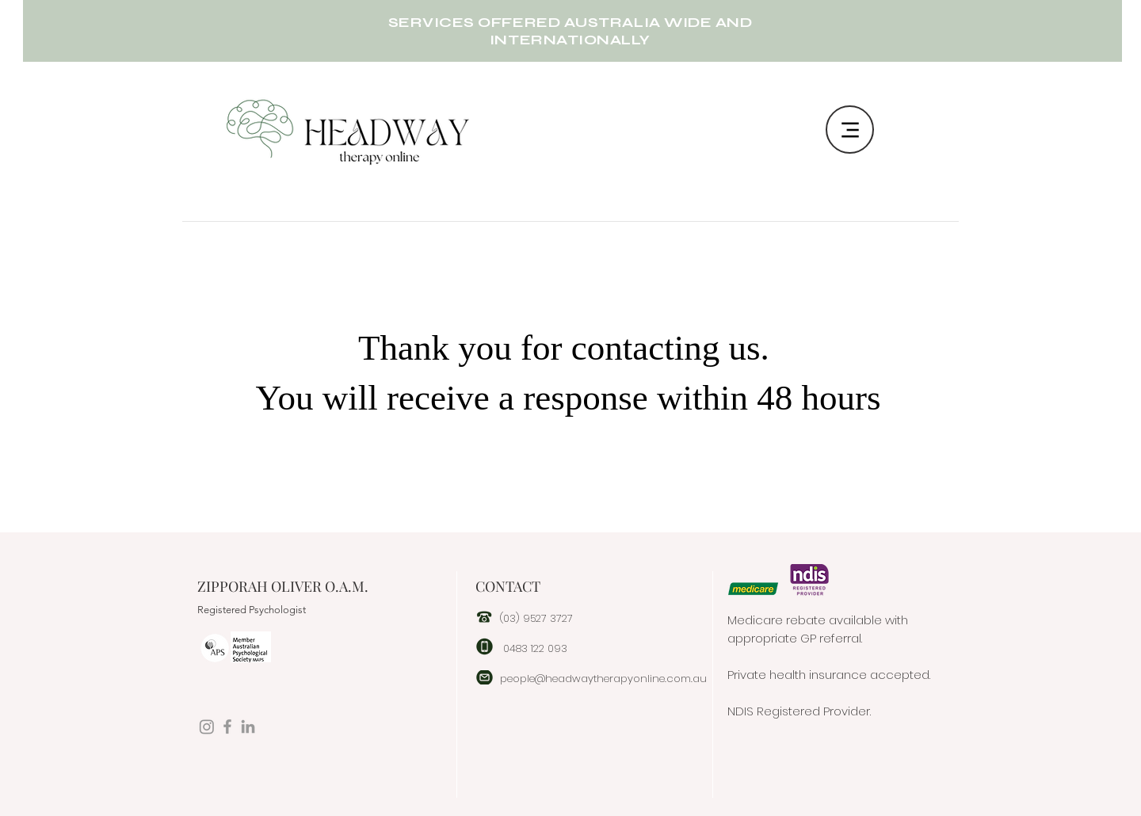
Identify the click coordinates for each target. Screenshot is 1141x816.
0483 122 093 (535, 648)
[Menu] (850, 129)
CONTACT (507, 586)
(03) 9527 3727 (536, 618)
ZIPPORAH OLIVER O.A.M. (282, 586)
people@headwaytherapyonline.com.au (603, 678)
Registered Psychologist (251, 610)
